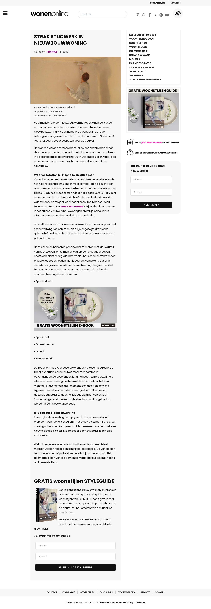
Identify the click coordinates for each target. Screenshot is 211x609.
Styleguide (176, 2)
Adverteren (87, 592)
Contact (52, 592)
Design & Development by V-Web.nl (122, 602)
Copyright (68, 592)
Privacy (145, 592)
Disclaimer (106, 592)
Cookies (159, 592)
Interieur (52, 51)
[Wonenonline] (50, 13)
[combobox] (102, 14)
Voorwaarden (126, 592)
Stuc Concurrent (71, 206)
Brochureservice (157, 2)
